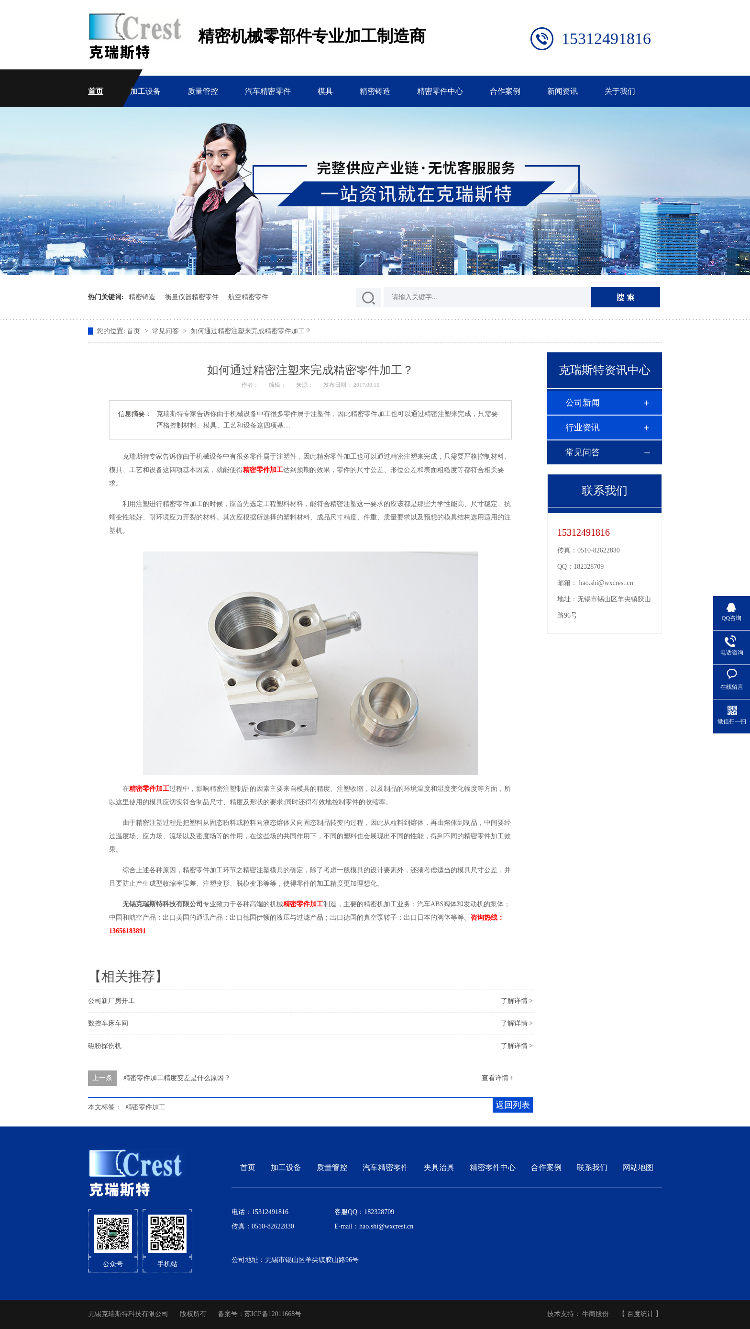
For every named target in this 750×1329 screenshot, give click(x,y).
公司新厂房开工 (111, 1000)
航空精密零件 (248, 297)
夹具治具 (439, 1167)
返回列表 (513, 1105)
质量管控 (203, 91)
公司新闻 (582, 402)
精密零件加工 (145, 1107)
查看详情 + (498, 1077)
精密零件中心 (440, 91)
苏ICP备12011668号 (272, 1314)
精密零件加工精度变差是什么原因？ (177, 1077)
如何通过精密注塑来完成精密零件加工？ (251, 331)
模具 (325, 91)
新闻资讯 (562, 91)
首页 (95, 91)
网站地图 (638, 1167)
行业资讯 (582, 427)
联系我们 (592, 1167)
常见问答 (166, 331)
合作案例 (505, 91)
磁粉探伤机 (104, 1045)
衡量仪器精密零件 (192, 297)
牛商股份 (595, 1314)
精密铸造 (375, 91)
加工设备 (145, 91)
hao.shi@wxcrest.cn (606, 582)
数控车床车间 (108, 1023)
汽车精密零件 (268, 91)
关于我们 (620, 91)
